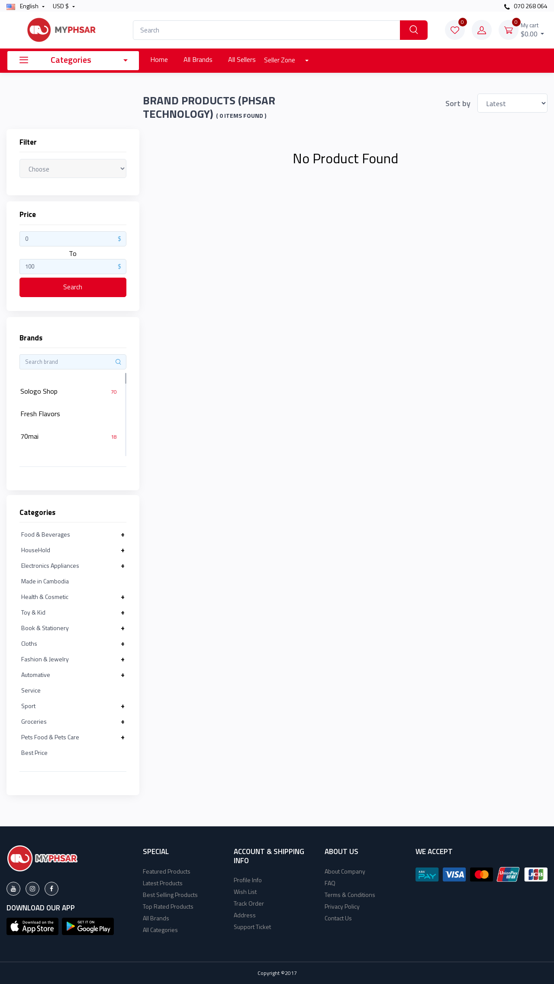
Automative (35, 674)
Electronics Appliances (50, 565)
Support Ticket (252, 926)
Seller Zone (280, 60)
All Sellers (242, 59)
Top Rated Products (168, 906)
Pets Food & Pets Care (50, 736)
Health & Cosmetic (44, 596)
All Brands (198, 59)
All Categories (160, 929)
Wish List (245, 891)
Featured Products (166, 871)
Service (31, 690)
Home (159, 59)
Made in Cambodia (45, 581)
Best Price (34, 752)
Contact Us (338, 917)
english (23, 5)
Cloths (29, 643)
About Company (345, 871)
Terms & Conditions (350, 894)
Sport (28, 705)
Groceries (34, 721)
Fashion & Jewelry (45, 659)
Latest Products (163, 882)
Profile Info (248, 879)
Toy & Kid (33, 612)
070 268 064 (526, 5)
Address (245, 914)
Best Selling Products (170, 894)
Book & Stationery (45, 627)
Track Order (249, 903)
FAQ (330, 882)
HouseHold (35, 549)
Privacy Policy (342, 906)
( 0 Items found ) (241, 116)
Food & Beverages (45, 534)
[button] (32, 925)
